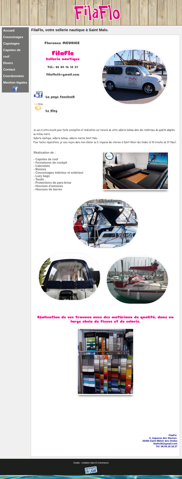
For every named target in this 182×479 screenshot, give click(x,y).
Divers (8, 63)
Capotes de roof (11, 53)
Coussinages (13, 37)
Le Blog (51, 111)
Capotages (11, 43)
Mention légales (15, 82)
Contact (9, 69)
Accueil (9, 30)
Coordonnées (13, 76)
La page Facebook (60, 97)
